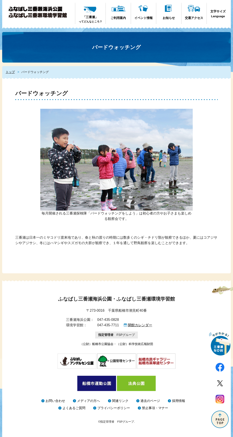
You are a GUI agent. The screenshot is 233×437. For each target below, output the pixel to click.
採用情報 (178, 401)
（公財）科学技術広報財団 (134, 344)
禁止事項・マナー (155, 408)
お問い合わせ (55, 401)
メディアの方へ (88, 401)
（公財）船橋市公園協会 (96, 344)
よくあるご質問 (73, 408)
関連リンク (120, 401)
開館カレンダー (140, 325)
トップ (10, 72)
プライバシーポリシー (113, 408)
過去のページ (150, 401)
